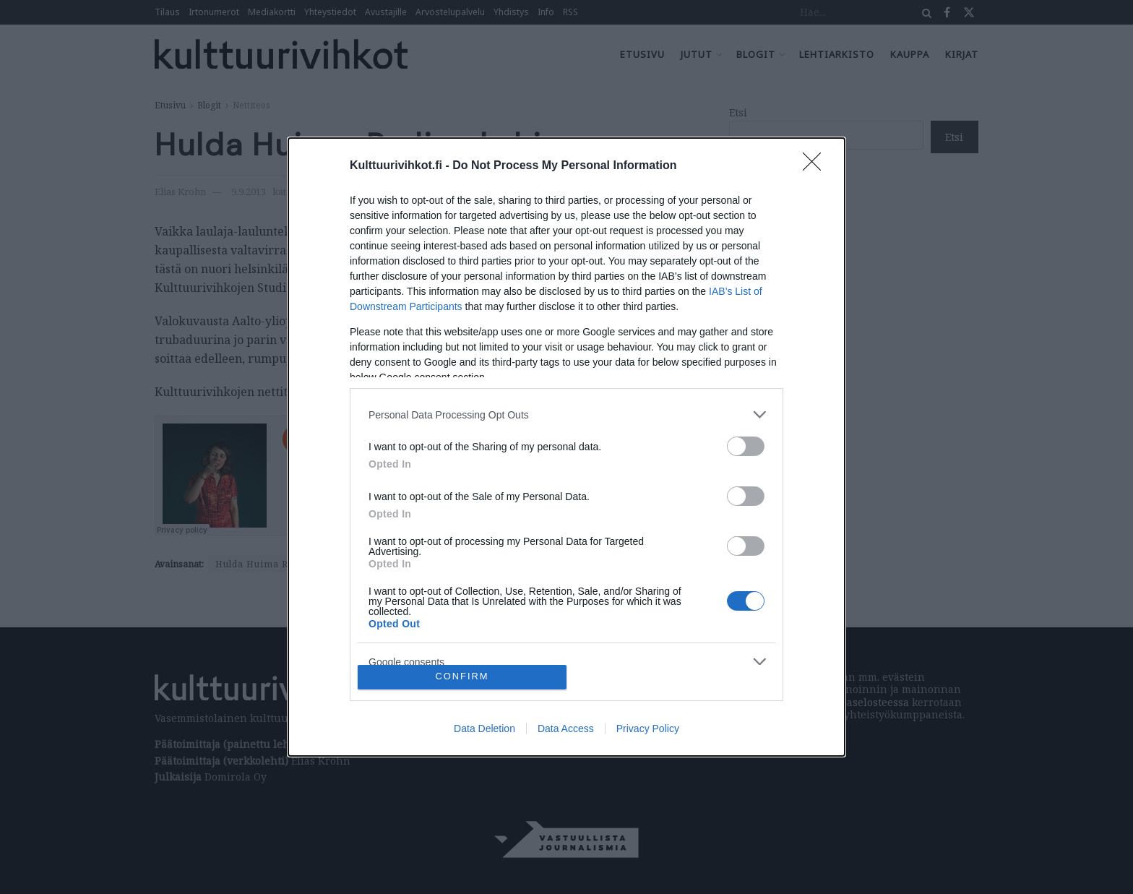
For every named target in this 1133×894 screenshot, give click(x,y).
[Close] (816, 166)
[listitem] (566, 414)
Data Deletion (484, 728)
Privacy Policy (647, 728)
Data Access (566, 728)
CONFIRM (462, 676)
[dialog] (566, 446)
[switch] (745, 446)
